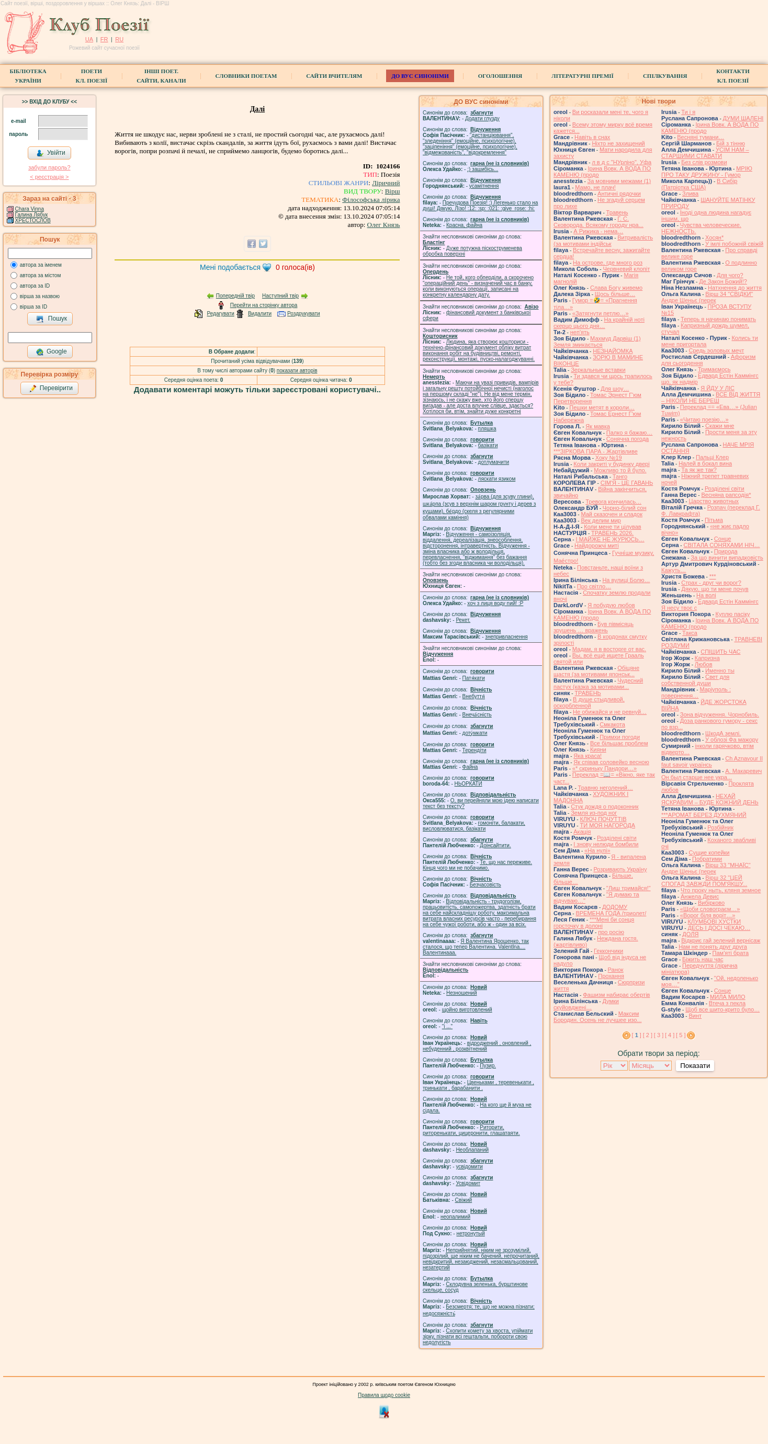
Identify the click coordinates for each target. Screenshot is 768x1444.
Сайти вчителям (334, 76)
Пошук (51, 319)
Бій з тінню (730, 143)
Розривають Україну (620, 869)
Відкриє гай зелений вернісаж (720, 940)
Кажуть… (673, 570)
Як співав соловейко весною (611, 762)
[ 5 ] (680, 1035)
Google (51, 352)
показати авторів (297, 370)
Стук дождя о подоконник (604, 806)
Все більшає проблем (619, 743)
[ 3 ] (658, 1035)
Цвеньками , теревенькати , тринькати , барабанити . (478, 1085)
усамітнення (484, 186)
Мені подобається (230, 267)
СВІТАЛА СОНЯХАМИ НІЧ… (721, 545)
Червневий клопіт (626, 269)
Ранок (616, 970)
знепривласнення (506, 637)
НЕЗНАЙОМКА (613, 351)
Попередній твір (235, 296)
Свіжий (463, 1200)
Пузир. (488, 1065)
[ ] (636, 1035)
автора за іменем (41, 265)
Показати (695, 1066)
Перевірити (51, 388)
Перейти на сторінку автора (264, 305)
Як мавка (597, 426)
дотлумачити (493, 462)
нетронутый (470, 1233)
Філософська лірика (371, 199)
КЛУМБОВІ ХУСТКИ (714, 921)
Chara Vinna (29, 209)
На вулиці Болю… (626, 580)
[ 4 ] (669, 1035)
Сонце (722, 539)
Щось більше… (615, 294)
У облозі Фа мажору (731, 739)
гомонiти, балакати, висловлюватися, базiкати (474, 826)
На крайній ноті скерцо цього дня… (599, 322)
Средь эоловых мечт (716, 350)
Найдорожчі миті (596, 545)
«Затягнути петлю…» (600, 313)
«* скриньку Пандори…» (604, 768)
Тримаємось (714, 369)
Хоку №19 (608, 457)
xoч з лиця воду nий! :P (495, 603)
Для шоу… (615, 388)
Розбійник (720, 827)
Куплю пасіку (733, 614)
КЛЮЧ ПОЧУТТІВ (603, 819)
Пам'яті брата (731, 953)
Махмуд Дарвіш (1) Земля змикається (597, 341)
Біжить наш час (702, 959)
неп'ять (580, 332)
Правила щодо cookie (384, 1395)
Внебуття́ (473, 696)
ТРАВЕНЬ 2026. (612, 533)
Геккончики (608, 951)
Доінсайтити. (495, 845)
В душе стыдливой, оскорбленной (589, 702)
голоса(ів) (295, 267)
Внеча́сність (477, 715)
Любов (704, 664)
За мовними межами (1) (619, 181)
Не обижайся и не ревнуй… (610, 712)
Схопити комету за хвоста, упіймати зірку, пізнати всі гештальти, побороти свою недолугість (478, 1336)
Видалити (260, 313)
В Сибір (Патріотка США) (699, 184)
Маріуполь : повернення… (696, 692)
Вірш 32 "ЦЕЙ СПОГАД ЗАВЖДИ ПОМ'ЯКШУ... (704, 880)
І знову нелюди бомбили (605, 844)
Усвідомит (468, 1183)
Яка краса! (587, 756)
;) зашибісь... (482, 169)
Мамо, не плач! (595, 187)
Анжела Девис (700, 896)
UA (89, 39)
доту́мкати (475, 733)
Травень (617, 212)
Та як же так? (699, 470)
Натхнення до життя (735, 288)
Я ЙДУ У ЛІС (718, 388)
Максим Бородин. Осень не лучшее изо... (597, 1016)
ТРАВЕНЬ (587, 693)
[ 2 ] (647, 1035)
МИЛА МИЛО (728, 997)
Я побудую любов (611, 605)
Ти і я (688, 112)
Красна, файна (464, 225)
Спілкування (665, 76)
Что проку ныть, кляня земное (721, 890)
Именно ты (720, 670)
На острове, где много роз (607, 262)
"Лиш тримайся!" (628, 888)
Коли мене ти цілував (612, 527)
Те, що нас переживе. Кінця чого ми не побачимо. (477, 865)
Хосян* (714, 237)
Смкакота (612, 724)
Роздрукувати (303, 313)
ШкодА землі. (723, 733)
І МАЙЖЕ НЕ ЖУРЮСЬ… (609, 539)
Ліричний (386, 183)
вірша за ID (33, 307)
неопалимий (455, 1217)
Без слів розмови (704, 162)
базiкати (488, 445)
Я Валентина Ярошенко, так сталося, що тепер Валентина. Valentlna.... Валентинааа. (476, 947)
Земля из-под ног (594, 813)
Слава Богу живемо (616, 288)
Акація (582, 831)
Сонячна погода (627, 439)
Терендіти (474, 750)
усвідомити (469, 1166)
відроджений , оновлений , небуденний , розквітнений (477, 1046)
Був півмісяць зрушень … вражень (594, 627)
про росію (611, 932)
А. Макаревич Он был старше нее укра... (711, 774)
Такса (689, 633)
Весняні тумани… (700, 137)
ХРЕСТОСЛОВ (33, 220)
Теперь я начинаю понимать (718, 319)
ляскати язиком (497, 479)
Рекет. (463, 620)
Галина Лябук (31, 215)
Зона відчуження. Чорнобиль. (719, 714)
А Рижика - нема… (598, 231)
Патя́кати (473, 678)
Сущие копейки (708, 852)
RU (119, 39)
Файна (470, 767)
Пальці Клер (712, 457)
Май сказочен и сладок (611, 514)
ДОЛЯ (690, 934)
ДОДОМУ (614, 907)
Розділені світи (617, 838)
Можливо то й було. (620, 470)
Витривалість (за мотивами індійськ (603, 240)
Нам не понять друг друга (713, 946)
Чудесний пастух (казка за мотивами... (598, 683)
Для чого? (730, 275)
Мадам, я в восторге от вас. (609, 649)
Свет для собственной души (695, 680)
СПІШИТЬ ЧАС (720, 652)
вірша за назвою (40, 296)
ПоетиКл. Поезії (92, 76)
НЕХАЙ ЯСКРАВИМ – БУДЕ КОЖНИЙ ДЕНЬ (710, 799)
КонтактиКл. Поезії (732, 76)
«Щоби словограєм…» (710, 909)
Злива (690, 193)
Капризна (707, 658)
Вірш (392, 191)
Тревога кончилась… (613, 501)
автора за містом (40, 275)
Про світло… (594, 586)
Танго (620, 476)
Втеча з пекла (727, 1003)
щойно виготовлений (467, 1010)
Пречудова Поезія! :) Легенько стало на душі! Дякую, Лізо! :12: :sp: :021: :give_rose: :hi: (480, 205)
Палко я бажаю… (629, 432)
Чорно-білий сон (625, 508)
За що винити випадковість (727, 557)
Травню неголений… (605, 787)
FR (104, 39)
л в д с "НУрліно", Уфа (621, 162)
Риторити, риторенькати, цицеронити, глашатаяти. (471, 1130)
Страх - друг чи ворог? (711, 582)
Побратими (707, 859)
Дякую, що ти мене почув (714, 589)
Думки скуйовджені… (586, 1004)
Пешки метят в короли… (602, 407)
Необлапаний (472, 1150)
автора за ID (35, 286)
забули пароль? (49, 167)
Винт (695, 1016)
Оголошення (500, 76)
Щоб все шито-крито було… (722, 1009)
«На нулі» (597, 850)
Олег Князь (383, 225)
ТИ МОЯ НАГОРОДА (607, 825)
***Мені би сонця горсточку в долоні (594, 922)
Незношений (461, 993)
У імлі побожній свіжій (734, 244)
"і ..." (447, 1026)
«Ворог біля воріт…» (708, 915)
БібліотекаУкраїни (27, 76)
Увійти (50, 153)
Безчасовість (485, 885)
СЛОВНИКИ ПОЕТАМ (246, 76)
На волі (706, 595)
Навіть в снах (592, 137)
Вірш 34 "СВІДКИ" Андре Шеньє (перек (707, 297)
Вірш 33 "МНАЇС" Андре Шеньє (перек (706, 868)
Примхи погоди (620, 737)
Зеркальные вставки (598, 370)
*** (712, 576)
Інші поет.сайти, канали (161, 76)
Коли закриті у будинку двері (611, 464)
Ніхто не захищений (618, 143)
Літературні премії (582, 76)
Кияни (598, 749)
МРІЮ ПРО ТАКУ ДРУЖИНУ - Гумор (706, 171)
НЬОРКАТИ (468, 784)
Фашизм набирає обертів (616, 995)
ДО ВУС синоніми (419, 76)
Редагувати (220, 313)
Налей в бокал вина (705, 463)
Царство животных (713, 501)
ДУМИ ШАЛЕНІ (743, 118)
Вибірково (711, 903)
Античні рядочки (619, 193)
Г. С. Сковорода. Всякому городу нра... (598, 221)
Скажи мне (719, 426)
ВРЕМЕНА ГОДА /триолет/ (610, 913)
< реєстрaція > (49, 177)
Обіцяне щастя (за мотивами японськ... (596, 671)
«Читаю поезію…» (704, 419)
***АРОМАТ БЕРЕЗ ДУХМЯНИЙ (704, 815)
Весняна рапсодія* (726, 495)
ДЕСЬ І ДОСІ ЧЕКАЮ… (718, 928)
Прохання (611, 976)
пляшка (487, 428)
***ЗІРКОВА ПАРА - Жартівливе (596, 451)
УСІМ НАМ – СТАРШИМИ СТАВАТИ (705, 152)
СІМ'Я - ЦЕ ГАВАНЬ (627, 483)
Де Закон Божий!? (723, 281)
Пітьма (714, 520)
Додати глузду (482, 118)
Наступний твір (280, 296)
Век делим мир (601, 520)
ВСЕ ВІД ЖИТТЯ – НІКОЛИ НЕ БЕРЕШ (710, 397)
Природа (726, 551)
